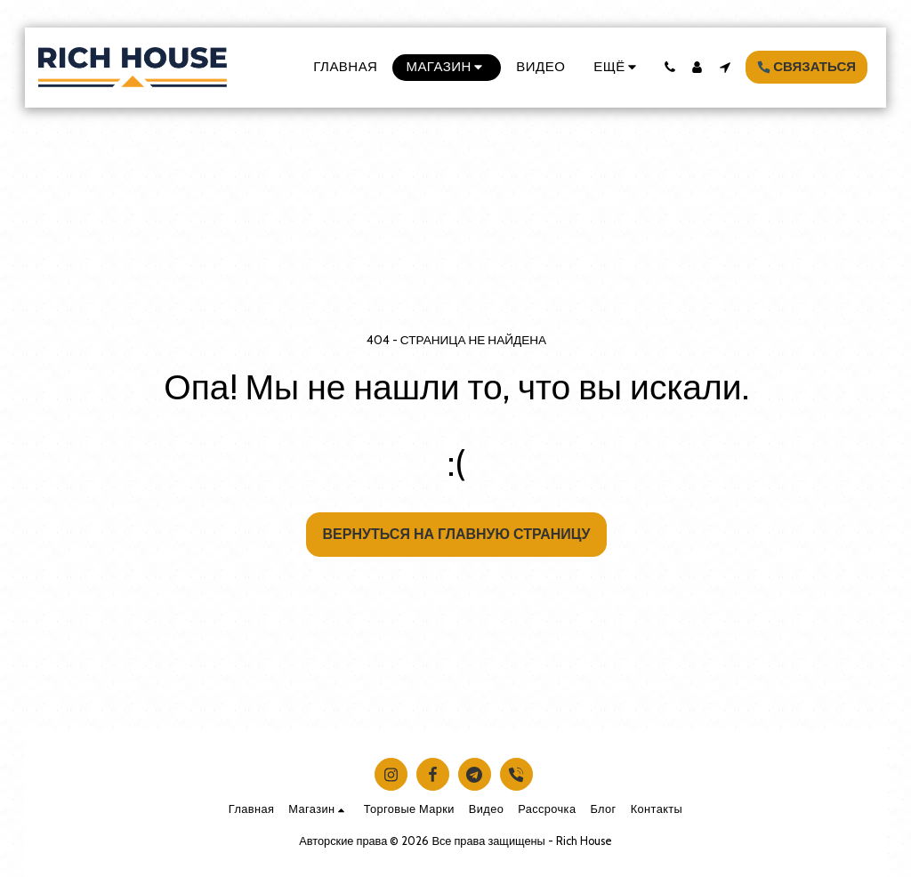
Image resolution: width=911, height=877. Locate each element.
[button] (669, 67)
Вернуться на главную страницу (457, 534)
